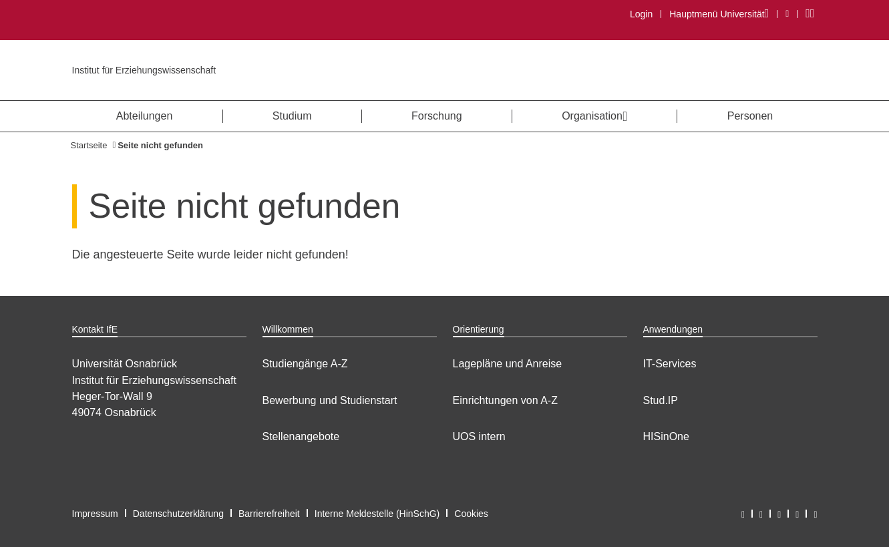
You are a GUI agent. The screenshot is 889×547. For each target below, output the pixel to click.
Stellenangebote (301, 436)
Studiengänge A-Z (305, 363)
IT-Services (670, 363)
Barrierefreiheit (269, 513)
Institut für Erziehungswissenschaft (144, 70)
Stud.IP (660, 400)
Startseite (89, 145)
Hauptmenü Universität (719, 14)
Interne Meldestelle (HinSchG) (377, 513)
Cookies (471, 513)
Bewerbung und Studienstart (329, 400)
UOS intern (479, 436)
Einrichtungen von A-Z (505, 400)
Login (641, 14)
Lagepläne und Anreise (507, 363)
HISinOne (666, 436)
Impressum (95, 513)
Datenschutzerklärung (178, 513)
